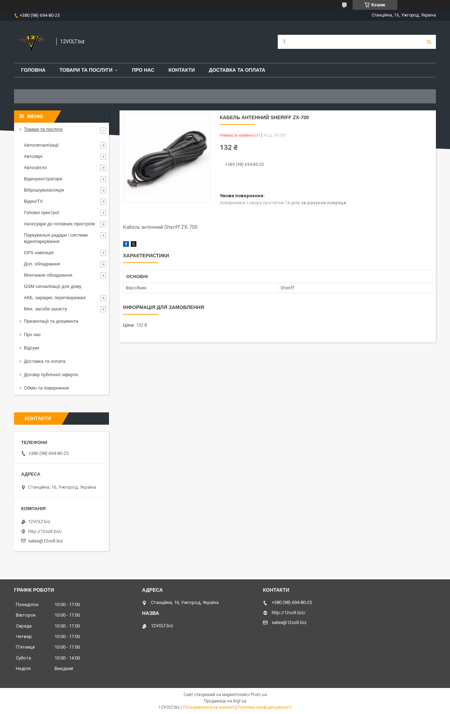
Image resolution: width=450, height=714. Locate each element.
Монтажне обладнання (48, 275)
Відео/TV (33, 201)
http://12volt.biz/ (45, 531)
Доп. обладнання (42, 263)
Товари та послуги (85, 70)
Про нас (143, 70)
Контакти (181, 70)
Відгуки (31, 347)
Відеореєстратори (43, 178)
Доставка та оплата (237, 70)
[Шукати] (429, 42)
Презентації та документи (51, 321)
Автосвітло (35, 167)
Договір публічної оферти (51, 374)
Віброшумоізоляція (44, 190)
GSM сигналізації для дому (53, 286)
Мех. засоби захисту (45, 308)
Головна (33, 70)
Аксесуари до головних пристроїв (59, 223)
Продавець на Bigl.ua (225, 701)
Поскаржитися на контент (208, 707)
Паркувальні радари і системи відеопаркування (56, 238)
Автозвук (33, 156)
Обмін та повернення (46, 388)
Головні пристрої (41, 212)
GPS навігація (38, 252)
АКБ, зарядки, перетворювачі (55, 297)
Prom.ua (259, 694)
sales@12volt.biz (45, 540)
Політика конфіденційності (264, 707)
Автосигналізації (41, 145)
